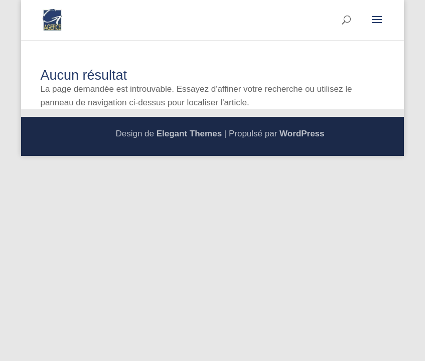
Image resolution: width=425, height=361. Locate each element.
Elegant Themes (189, 133)
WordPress (301, 133)
